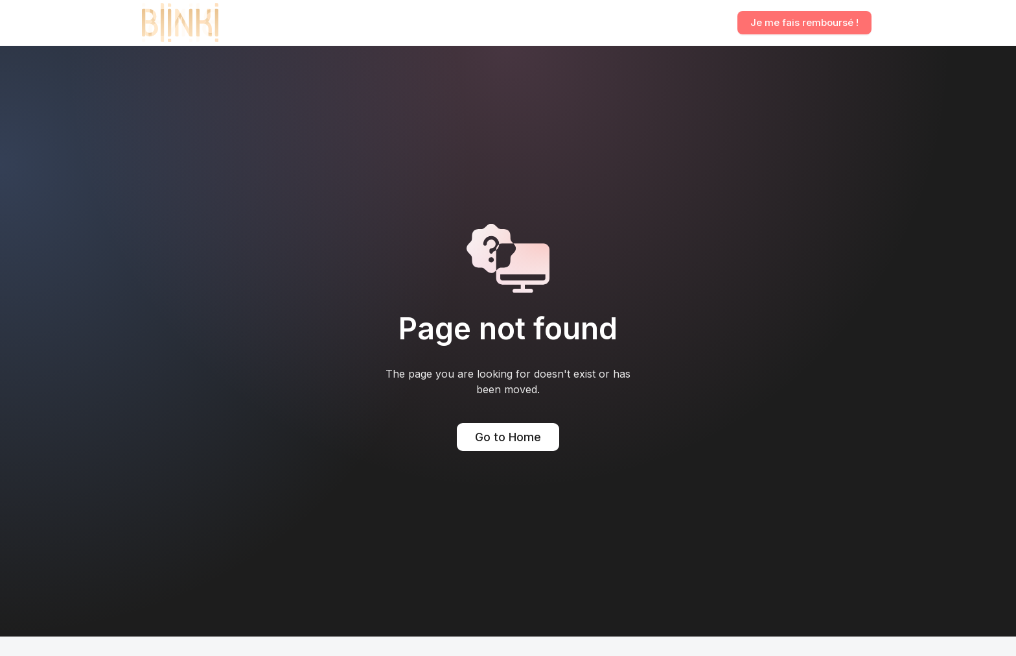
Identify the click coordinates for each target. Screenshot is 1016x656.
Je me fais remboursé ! (804, 22)
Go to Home (508, 437)
